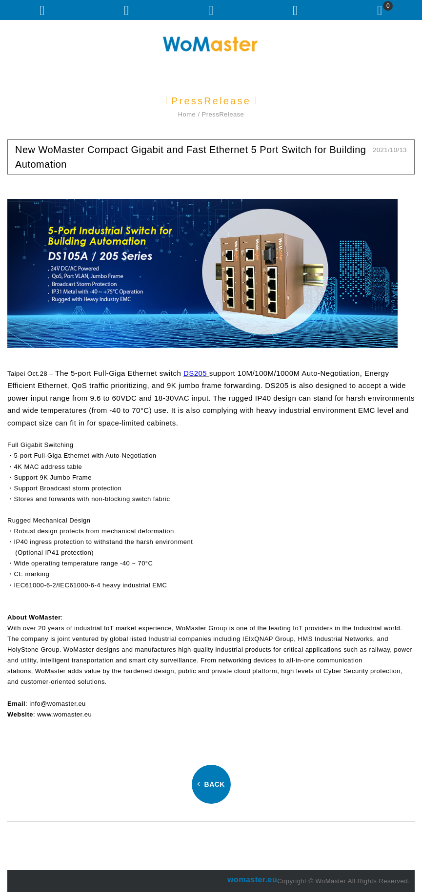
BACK (211, 784)
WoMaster (211, 43)
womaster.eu (252, 879)
